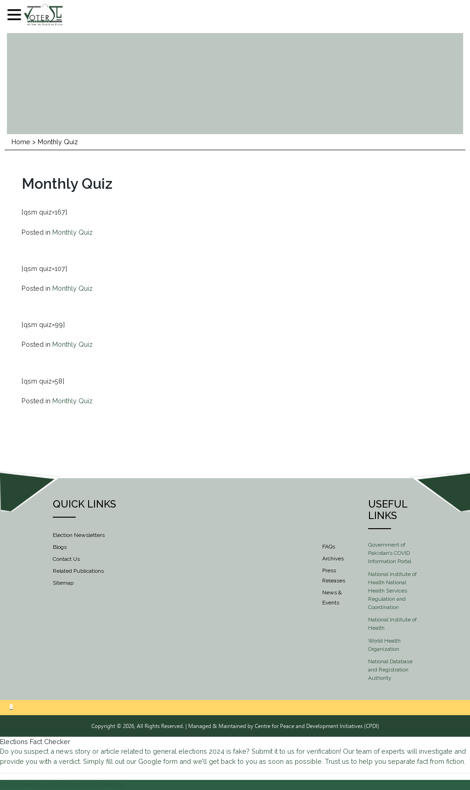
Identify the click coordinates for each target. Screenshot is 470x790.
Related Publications (78, 571)
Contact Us (66, 559)
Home (20, 142)
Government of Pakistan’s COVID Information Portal (389, 553)
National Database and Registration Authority (390, 669)
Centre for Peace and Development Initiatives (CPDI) (317, 725)
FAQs (328, 546)
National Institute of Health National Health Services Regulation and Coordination (392, 590)
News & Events (332, 597)
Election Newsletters (79, 535)
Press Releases (333, 575)
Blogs (60, 547)
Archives (333, 558)
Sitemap (63, 583)
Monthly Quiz (72, 232)
